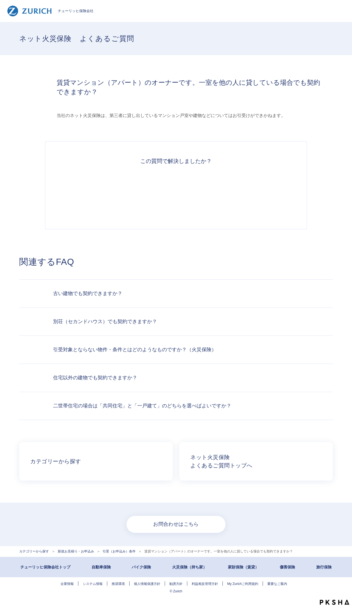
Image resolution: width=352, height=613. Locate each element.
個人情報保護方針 (147, 584)
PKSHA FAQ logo (334, 602)
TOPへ (344, 591)
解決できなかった (201, 193)
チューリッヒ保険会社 (50, 11)
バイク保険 (141, 567)
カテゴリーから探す (34, 551)
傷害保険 (287, 567)
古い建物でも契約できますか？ (87, 293)
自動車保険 (101, 567)
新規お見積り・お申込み (76, 551)
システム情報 (93, 584)
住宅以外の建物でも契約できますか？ (95, 377)
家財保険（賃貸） (243, 567)
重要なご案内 (277, 584)
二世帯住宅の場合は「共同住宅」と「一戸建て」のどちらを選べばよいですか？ (142, 405)
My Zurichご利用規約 (242, 584)
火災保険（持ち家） (189, 567)
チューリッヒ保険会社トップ (45, 567)
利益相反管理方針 (205, 584)
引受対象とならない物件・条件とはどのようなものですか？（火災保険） (134, 349)
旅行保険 (324, 567)
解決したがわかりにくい (151, 193)
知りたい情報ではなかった (252, 193)
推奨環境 (118, 584)
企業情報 (67, 584)
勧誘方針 (176, 584)
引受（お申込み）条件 (119, 551)
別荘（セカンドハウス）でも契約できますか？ (105, 321)
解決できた (100, 193)
